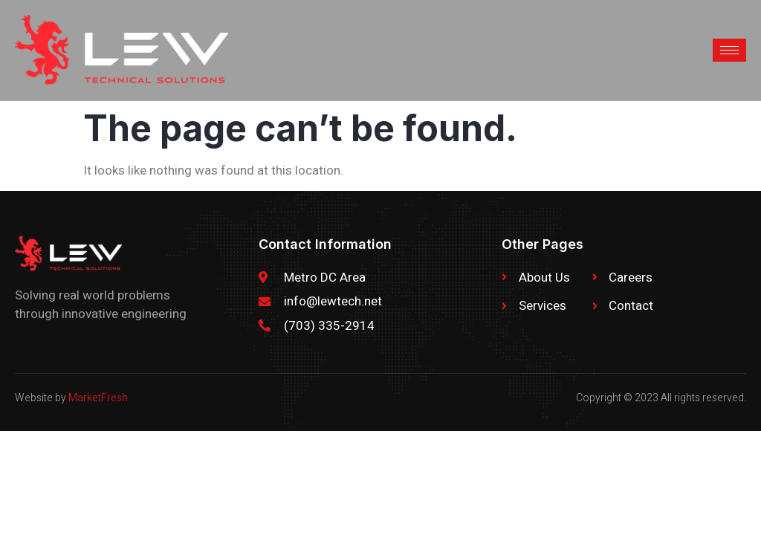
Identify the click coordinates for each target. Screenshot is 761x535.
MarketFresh (98, 398)
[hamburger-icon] (729, 50)
